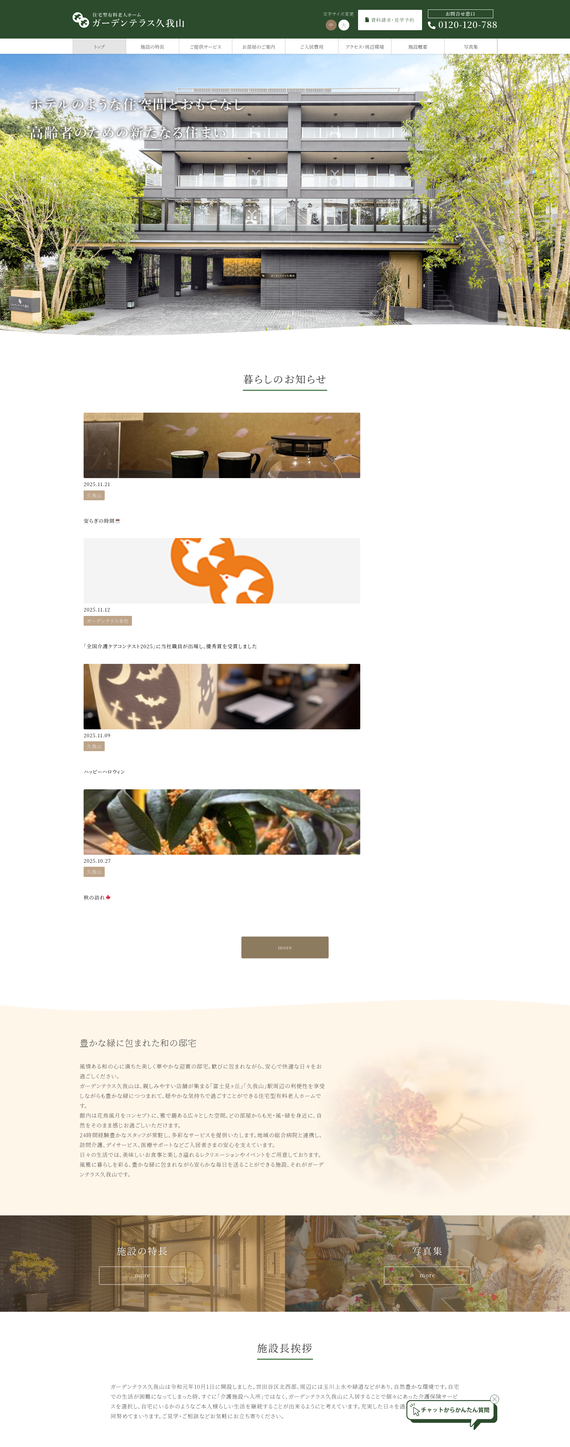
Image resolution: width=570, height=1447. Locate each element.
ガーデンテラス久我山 (216, 1308)
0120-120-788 (463, 20)
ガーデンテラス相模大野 (323, 1320)
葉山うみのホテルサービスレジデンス (131, 1343)
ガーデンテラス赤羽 (213, 1332)
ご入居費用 (312, 46)
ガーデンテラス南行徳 (424, 1320)
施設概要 (418, 46)
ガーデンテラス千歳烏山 (115, 1308)
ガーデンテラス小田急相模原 (329, 1308)
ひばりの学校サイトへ (435, 1221)
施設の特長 (153, 46)
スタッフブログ (324, 1221)
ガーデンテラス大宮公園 (427, 1343)
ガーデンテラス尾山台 (216, 1343)
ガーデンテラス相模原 (320, 1332)
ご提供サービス (205, 46)
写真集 (471, 46)
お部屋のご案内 (258, 46)
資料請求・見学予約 (389, 19)
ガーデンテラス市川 (421, 1308)
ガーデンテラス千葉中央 (427, 1332)
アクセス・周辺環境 (365, 46)
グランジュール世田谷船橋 (117, 1320)
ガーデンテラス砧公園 (112, 1332)
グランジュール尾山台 (111, 1355)
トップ (99, 46)
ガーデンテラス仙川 (213, 1320)
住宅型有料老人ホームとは (439, 1207)
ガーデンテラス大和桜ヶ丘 (325, 1355)
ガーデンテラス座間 (317, 1343)
